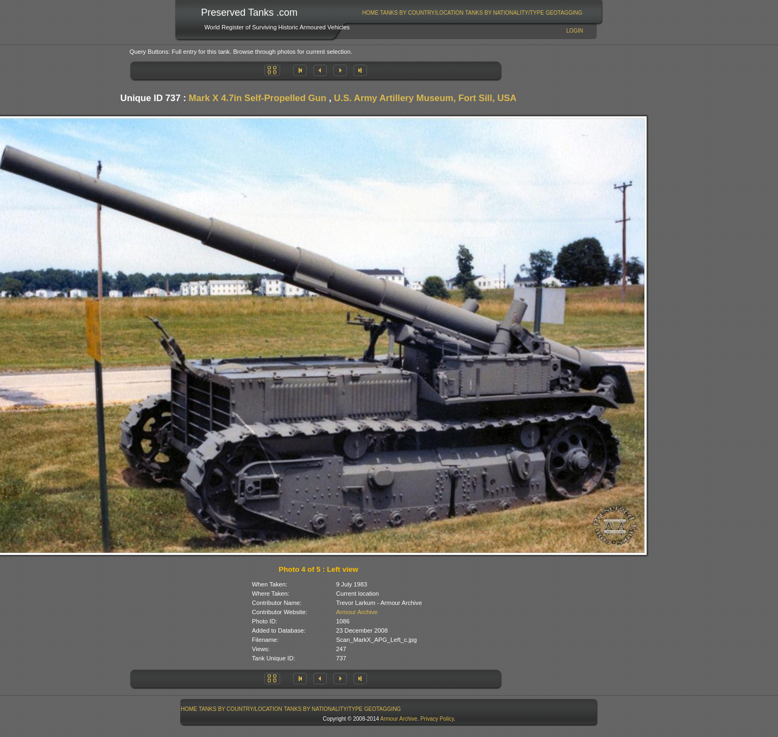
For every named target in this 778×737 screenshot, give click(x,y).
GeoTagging (564, 13)
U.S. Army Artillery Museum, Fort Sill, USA (425, 98)
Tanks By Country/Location (422, 13)
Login (574, 31)
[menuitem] (370, 12)
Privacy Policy (437, 719)
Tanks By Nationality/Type (504, 13)
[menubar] (472, 12)
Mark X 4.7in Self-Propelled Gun (257, 98)
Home (370, 13)
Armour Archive (356, 612)
